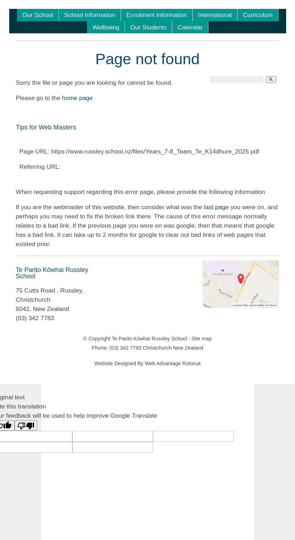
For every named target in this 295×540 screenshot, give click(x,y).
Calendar (189, 27)
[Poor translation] (26, 425)
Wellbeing (105, 27)
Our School (37, 14)
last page (216, 207)
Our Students (148, 27)
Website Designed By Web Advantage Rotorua (147, 363)
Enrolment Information (156, 14)
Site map (201, 338)
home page (77, 97)
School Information (89, 14)
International (215, 14)
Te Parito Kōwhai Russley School (149, 338)
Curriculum (258, 14)
